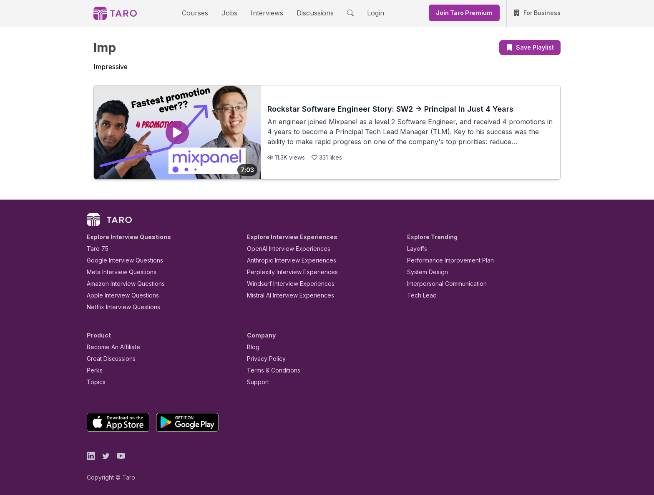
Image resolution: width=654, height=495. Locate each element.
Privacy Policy (264, 358)
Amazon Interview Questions (121, 283)
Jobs (232, 12)
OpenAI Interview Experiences (283, 248)
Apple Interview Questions (118, 295)
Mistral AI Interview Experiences (286, 295)
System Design (424, 272)
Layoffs (416, 248)
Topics (94, 382)
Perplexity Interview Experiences (286, 272)
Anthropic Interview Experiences (285, 260)
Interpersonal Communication (442, 283)
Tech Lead (419, 295)
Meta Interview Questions (117, 272)
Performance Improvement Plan (444, 260)
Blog (252, 347)
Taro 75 (96, 248)
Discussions (308, 12)
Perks (93, 370)
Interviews (266, 12)
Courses (202, 12)
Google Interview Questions (120, 260)
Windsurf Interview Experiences (284, 283)
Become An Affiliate (111, 347)
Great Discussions (108, 358)
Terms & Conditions (270, 370)
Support (256, 382)
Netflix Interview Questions (119, 307)
